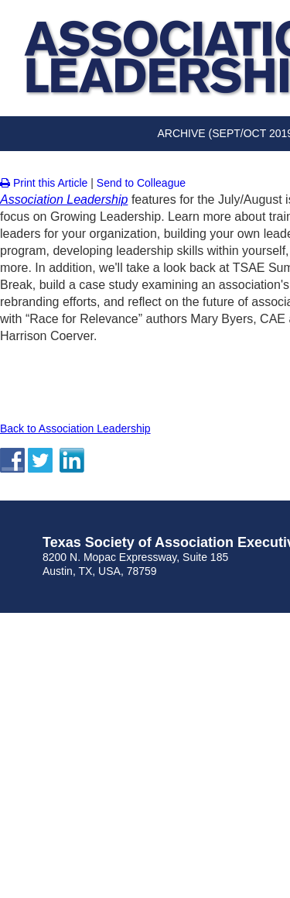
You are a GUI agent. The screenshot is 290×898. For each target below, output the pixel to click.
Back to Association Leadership (75, 428)
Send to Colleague (141, 183)
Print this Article (43, 183)
